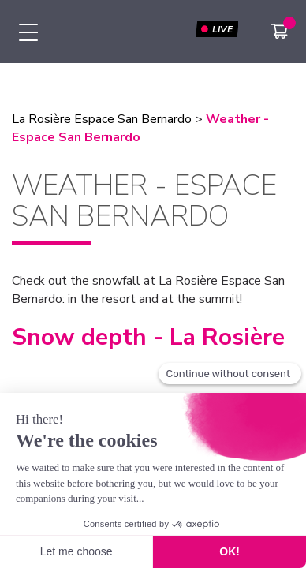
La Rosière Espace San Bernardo (102, 119)
